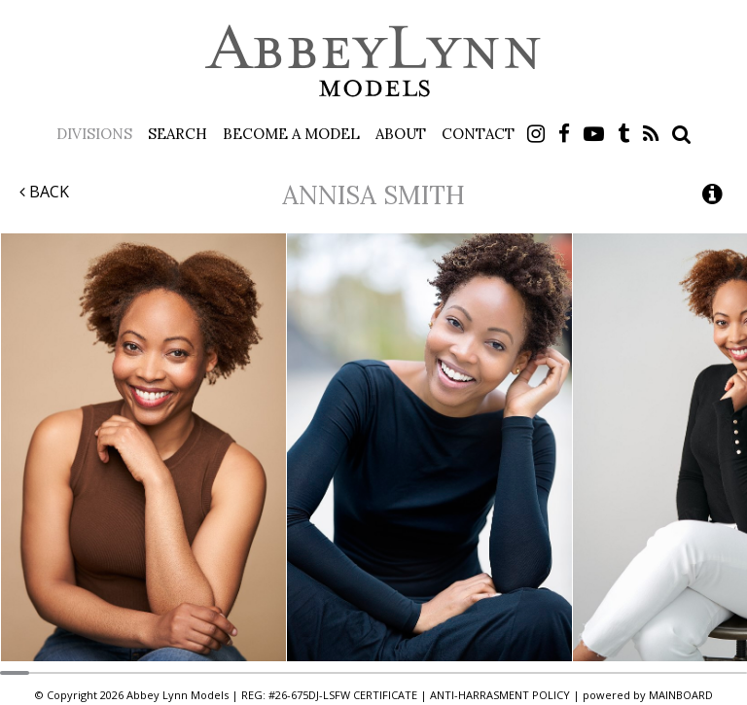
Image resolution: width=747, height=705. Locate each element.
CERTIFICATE (385, 694)
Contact (478, 133)
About (400, 133)
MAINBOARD (681, 694)
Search (177, 133)
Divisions (94, 133)
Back (44, 191)
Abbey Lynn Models (373, 60)
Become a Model (291, 133)
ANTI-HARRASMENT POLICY (500, 694)
